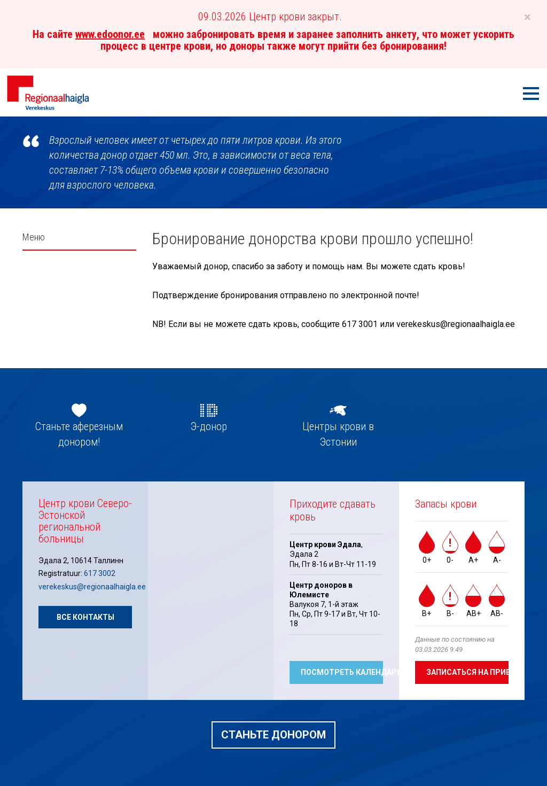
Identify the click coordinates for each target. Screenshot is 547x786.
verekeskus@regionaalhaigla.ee (92, 586)
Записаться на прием (467, 672)
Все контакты (85, 617)
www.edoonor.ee (110, 34)
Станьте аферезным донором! (79, 434)
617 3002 (99, 573)
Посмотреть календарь (342, 672)
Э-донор (209, 426)
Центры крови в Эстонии (338, 434)
